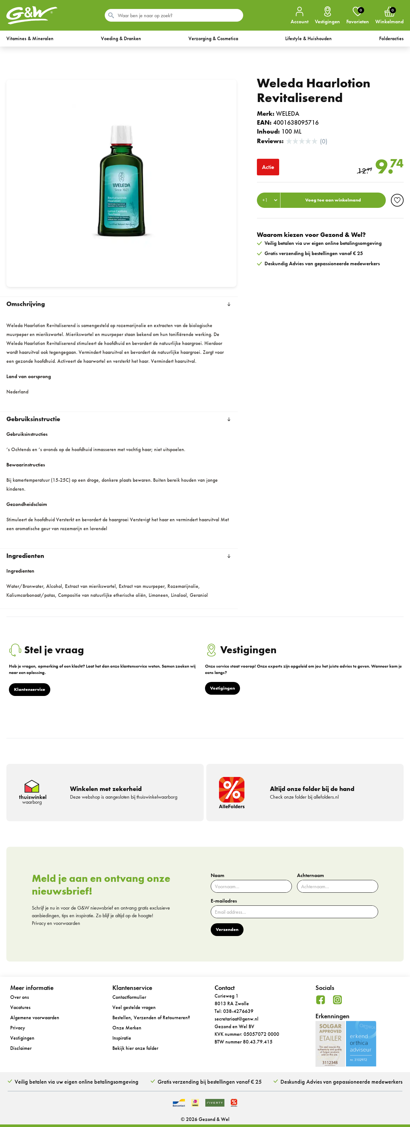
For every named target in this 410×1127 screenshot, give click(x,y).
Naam (217, 875)
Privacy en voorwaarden (56, 923)
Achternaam (310, 875)
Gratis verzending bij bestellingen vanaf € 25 (210, 1081)
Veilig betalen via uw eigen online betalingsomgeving (76, 1081)
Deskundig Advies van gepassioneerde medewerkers (341, 1081)
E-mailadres (224, 901)
